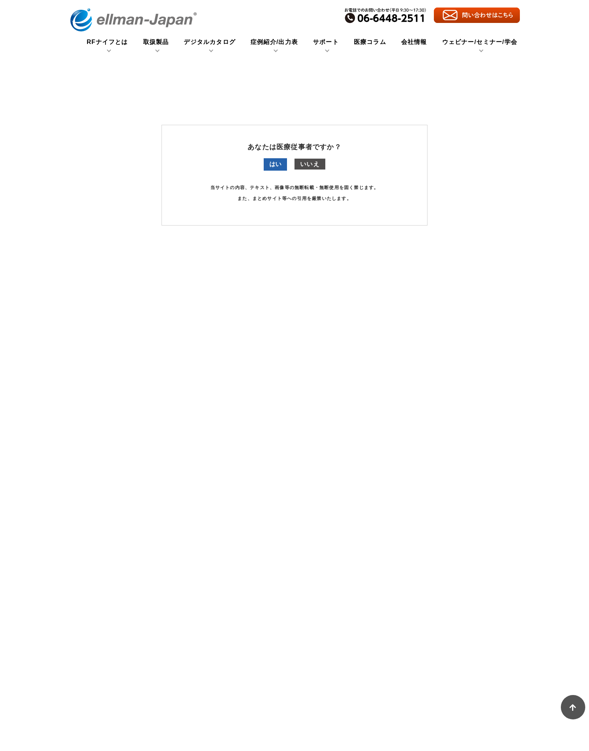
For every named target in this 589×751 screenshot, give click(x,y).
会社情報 (414, 42)
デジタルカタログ (210, 42)
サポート (326, 42)
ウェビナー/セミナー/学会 (480, 42)
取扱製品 (156, 42)
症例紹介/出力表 (274, 42)
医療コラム (370, 42)
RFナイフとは (107, 42)
